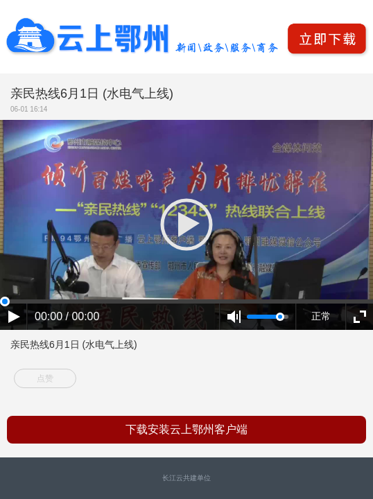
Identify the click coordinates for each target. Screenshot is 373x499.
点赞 (45, 378)
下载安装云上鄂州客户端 (186, 429)
